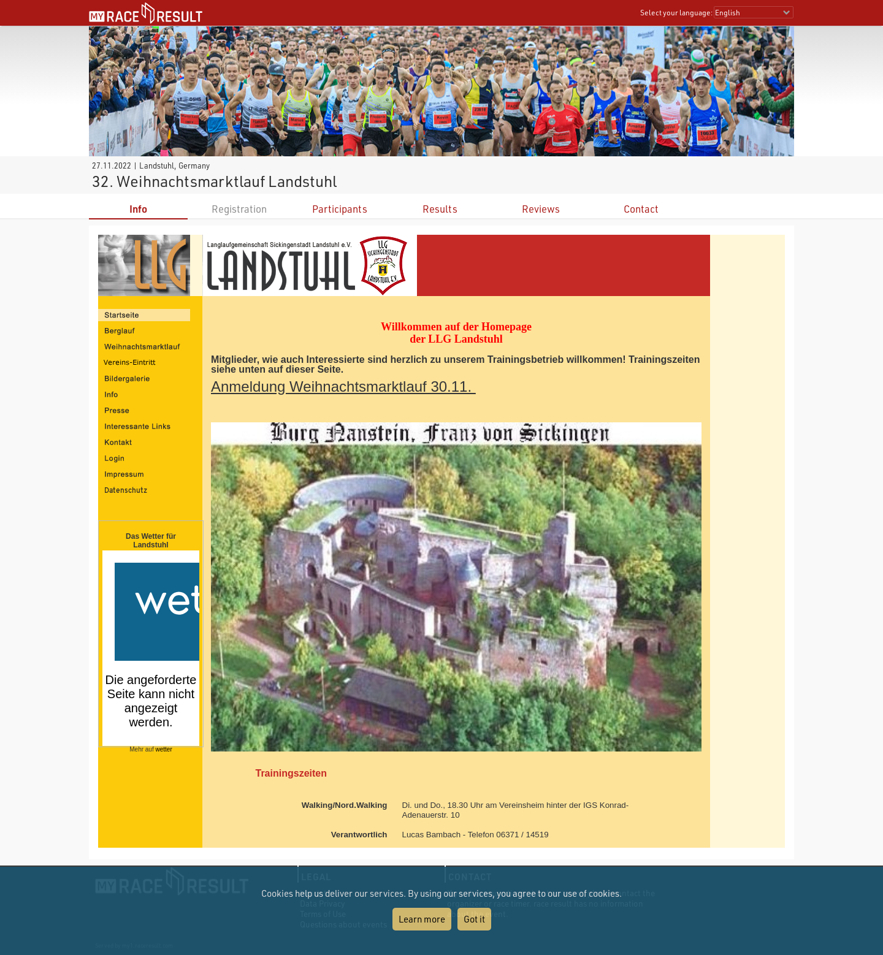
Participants (339, 208)
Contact (641, 208)
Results (439, 208)
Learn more (422, 919)
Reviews (541, 208)
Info (138, 208)
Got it (474, 919)
